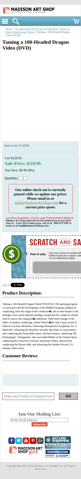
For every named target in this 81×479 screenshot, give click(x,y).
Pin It (6, 284)
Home (8, 28)
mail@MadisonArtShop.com (36, 203)
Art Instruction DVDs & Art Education (36, 28)
